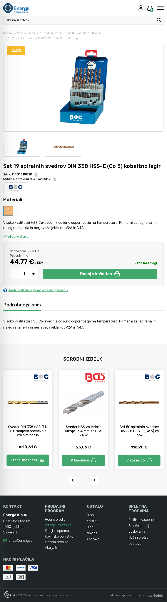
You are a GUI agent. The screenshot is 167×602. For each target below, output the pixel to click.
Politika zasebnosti (143, 520)
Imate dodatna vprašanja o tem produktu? (35, 290)
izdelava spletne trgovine (126, 595)
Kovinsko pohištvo (59, 536)
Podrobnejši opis (15, 237)
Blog (90, 527)
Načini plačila (139, 537)
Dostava (135, 543)
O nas (91, 515)
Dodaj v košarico (100, 273)
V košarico (83, 460)
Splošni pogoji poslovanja (139, 528)
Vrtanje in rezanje (27, 32)
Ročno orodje (55, 519)
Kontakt (93, 539)
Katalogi (93, 521)
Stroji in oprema (57, 531)
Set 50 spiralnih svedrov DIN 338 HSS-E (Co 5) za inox (139, 431)
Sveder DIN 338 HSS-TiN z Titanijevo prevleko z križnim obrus (28, 431)
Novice (92, 533)
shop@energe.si (21, 540)
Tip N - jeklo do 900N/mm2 (85, 32)
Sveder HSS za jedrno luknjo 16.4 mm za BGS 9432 (83, 431)
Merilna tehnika (56, 542)
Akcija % (51, 548)
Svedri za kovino (53, 32)
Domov (7, 32)
